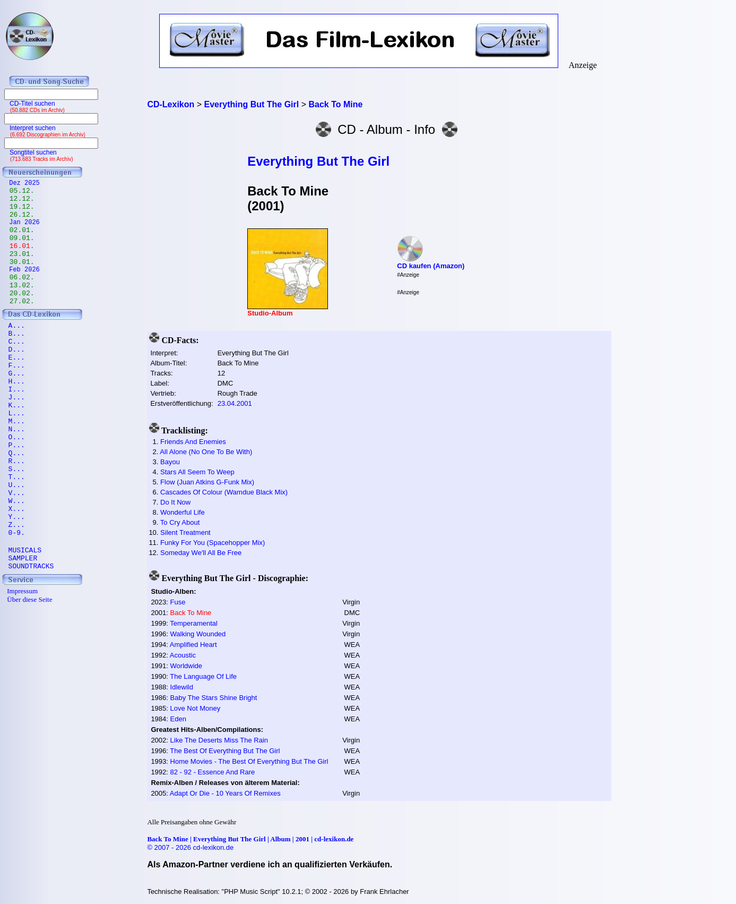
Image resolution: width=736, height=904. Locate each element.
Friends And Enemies (193, 442)
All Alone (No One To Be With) (206, 452)
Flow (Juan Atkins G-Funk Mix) (207, 482)
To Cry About (180, 522)
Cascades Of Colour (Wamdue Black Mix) (224, 492)
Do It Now (175, 502)
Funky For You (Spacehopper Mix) (212, 543)
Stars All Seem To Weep (197, 472)
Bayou (170, 462)
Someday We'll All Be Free (200, 553)
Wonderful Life (182, 512)
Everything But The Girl (318, 161)
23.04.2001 (235, 403)
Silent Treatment (185, 532)
